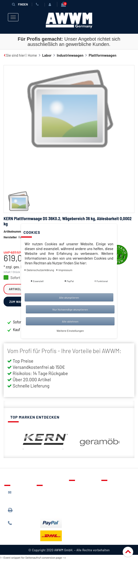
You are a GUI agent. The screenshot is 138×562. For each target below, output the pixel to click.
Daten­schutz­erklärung (40, 270)
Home (32, 55)
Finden (20, 4)
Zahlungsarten (51, 503)
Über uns (112, 487)
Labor (47, 55)
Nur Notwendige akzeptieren (70, 309)
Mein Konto (81, 507)
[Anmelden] (51, 4)
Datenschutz (115, 493)
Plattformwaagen (102, 55)
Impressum (114, 514)
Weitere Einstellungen (70, 330)
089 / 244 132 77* (20, 525)
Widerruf (112, 507)
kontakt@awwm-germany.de (21, 497)
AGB (108, 500)
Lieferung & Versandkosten (52, 494)
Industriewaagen (70, 55)
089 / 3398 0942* (17, 512)
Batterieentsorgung (56, 510)
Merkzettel (81, 493)
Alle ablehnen (70, 321)
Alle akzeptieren (69, 297)
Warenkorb (81, 500)
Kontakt (79, 487)
